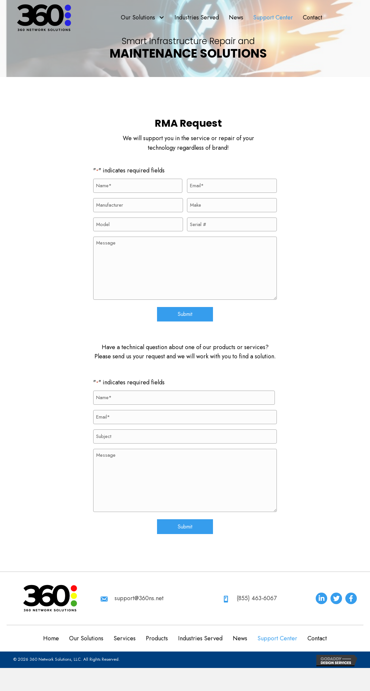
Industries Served (200, 631)
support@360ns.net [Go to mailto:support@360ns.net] (139, 591)
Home (51, 631)
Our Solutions (86, 631)
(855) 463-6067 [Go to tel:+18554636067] (257, 591)
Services (125, 631)
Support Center (277, 631)
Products (157, 631)
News (240, 631)
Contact (317, 631)
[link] (143, 18)
